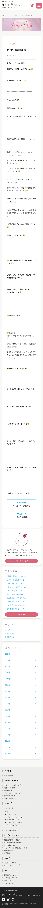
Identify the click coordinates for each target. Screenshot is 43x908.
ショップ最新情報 (9, 830)
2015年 (7, 722)
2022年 (7, 679)
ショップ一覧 (8, 808)
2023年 (7, 673)
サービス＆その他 (12, 825)
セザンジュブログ (12, 15)
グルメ (8, 812)
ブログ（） (9, 630)
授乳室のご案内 (9, 795)
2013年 (7, 735)
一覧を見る (22, 614)
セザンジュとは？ (21, 561)
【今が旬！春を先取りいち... (15, 580)
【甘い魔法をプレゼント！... (15, 602)
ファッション (10, 814)
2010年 (7, 753)
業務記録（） (10, 633)
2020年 (7, 691)
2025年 (7, 660)
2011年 (7, 747)
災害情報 (6, 853)
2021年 (7, 685)
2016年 (7, 716)
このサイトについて (10, 878)
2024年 (7, 666)
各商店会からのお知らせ (12, 842)
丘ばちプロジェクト (12, 865)
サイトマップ (8, 883)
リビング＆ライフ (12, 820)
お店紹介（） (10, 637)
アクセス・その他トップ (12, 785)
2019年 (7, 697)
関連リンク (7, 880)
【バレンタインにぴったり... (15, 583)
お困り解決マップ (9, 798)
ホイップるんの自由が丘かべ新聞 (15, 848)
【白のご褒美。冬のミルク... (15, 591)
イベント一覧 (8, 775)
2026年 (7, 654)
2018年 (7, 704)
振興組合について (9, 875)
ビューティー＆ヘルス (13, 817)
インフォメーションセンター (13, 793)
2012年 (7, 741)
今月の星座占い (9, 845)
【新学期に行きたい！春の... (15, 576)
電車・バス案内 (9, 788)
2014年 (7, 728)
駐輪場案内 (7, 790)
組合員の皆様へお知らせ (12, 840)
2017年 (7, 710)
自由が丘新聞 (8, 850)
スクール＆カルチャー (13, 822)
